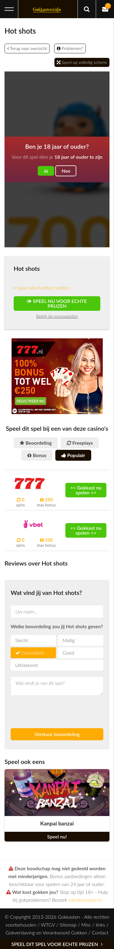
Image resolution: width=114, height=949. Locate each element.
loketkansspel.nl (85, 900)
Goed (68, 652)
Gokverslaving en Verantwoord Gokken (46, 932)
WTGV (48, 924)
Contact (100, 932)
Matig (68, 640)
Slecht (21, 640)
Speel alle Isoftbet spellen (42, 287)
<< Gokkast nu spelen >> (86, 490)
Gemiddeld (32, 652)
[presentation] (46, 709)
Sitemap (68, 924)
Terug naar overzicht (27, 48)
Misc (86, 924)
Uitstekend (26, 665)
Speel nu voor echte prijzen (57, 303)
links (100, 924)
